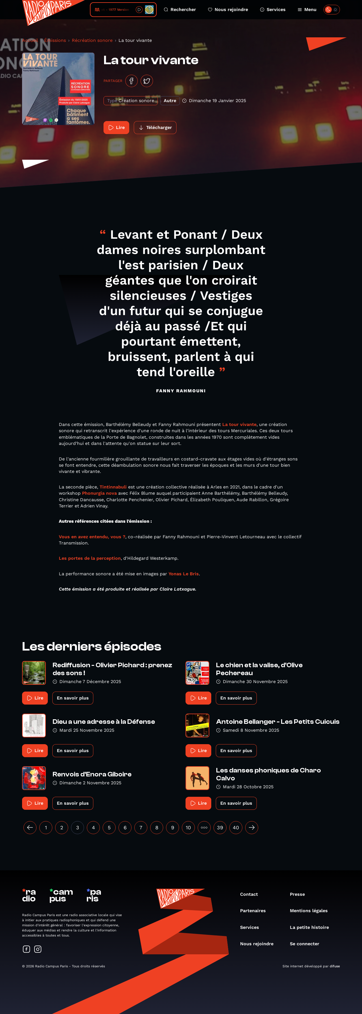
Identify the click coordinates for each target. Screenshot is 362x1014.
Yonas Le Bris (184, 573)
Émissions (55, 40)
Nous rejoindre (228, 9)
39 (220, 827)
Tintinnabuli (113, 487)
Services (273, 9)
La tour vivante (239, 424)
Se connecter (307, 943)
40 (236, 827)
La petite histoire (312, 927)
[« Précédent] (30, 827)
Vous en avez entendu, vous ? (92, 536)
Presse (300, 894)
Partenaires (256, 910)
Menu (307, 9)
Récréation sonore (92, 40)
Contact (252, 894)
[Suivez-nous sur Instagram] (37, 950)
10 (188, 827)
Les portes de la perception (90, 558)
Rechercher (180, 9)
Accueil (30, 40)
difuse (335, 966)
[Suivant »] (251, 827)
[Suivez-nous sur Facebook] (26, 950)
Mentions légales (311, 910)
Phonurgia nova (99, 493)
